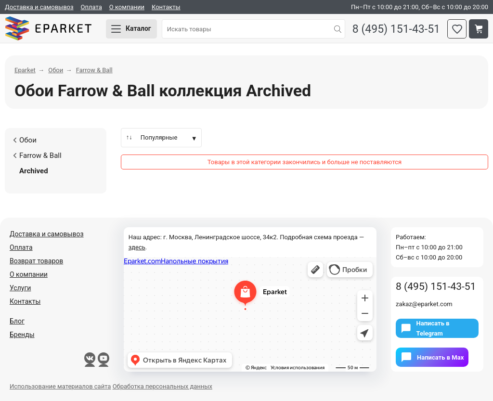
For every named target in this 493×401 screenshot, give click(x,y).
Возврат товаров (36, 261)
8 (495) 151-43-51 (396, 29)
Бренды (22, 334)
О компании (126, 7)
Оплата (91, 7)
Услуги (20, 288)
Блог (17, 321)
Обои (25, 140)
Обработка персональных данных (162, 386)
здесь (137, 247)
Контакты (166, 7)
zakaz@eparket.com (424, 304)
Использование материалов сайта (60, 386)
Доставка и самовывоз (39, 7)
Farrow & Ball (37, 155)
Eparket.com (48, 29)
